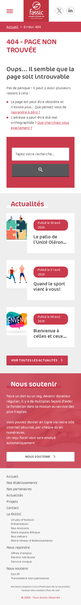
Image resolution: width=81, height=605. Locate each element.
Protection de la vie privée (54, 586)
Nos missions (20, 528)
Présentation (19, 524)
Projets (12, 501)
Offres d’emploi (21, 553)
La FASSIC (13, 514)
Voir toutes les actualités (37, 360)
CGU (35, 586)
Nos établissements (21, 482)
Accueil (12, 26)
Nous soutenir (40, 457)
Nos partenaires (19, 489)
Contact (12, 507)
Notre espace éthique (25, 532)
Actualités (14, 495)
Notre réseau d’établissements (32, 540)
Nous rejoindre (18, 547)
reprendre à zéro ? (25, 112)
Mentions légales (21, 586)
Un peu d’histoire (22, 520)
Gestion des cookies (33, 590)
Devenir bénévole (23, 557)
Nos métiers (19, 536)
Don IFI (15, 574)
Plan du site (53, 590)
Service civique (21, 561)
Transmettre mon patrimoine (30, 578)
